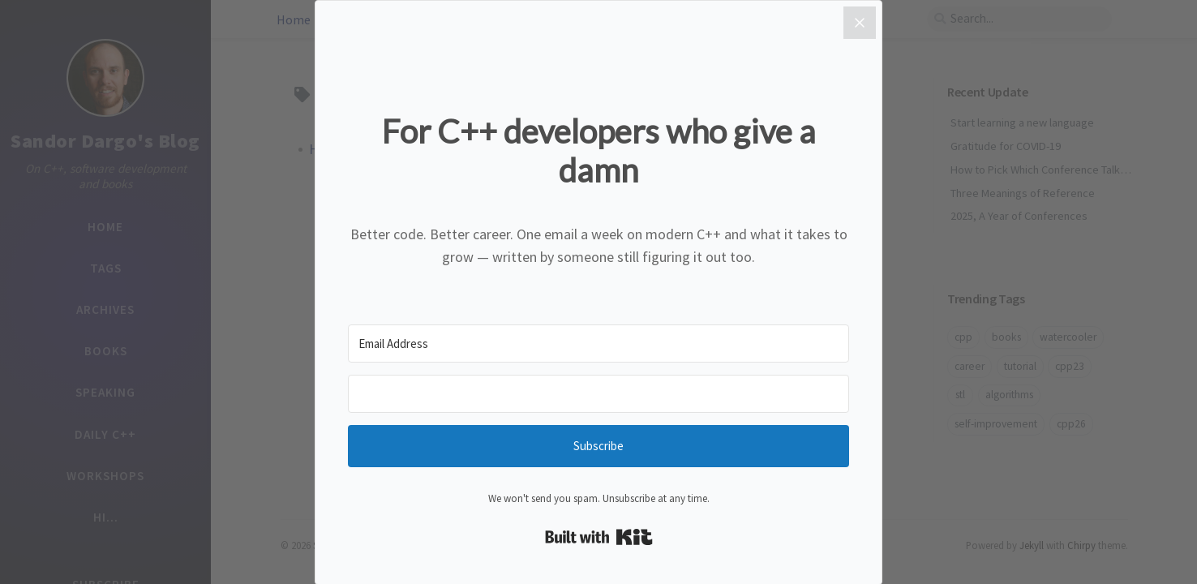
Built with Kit (599, 537)
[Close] (859, 22)
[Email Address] (598, 343)
